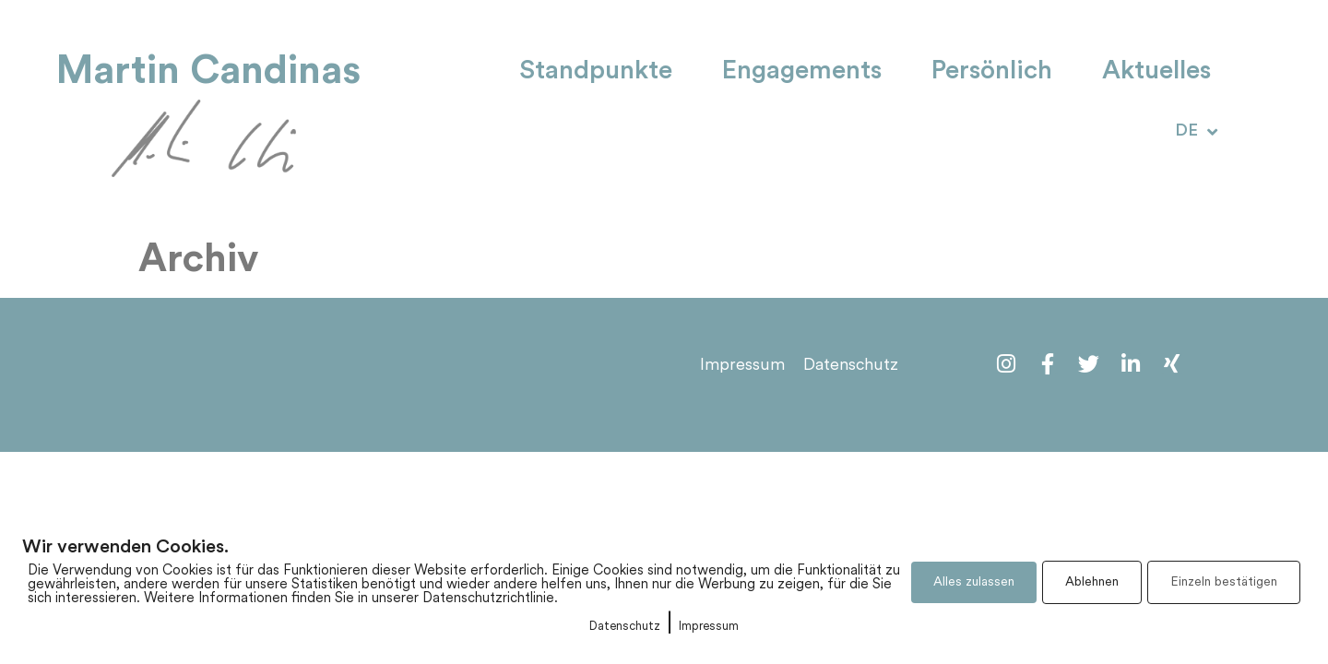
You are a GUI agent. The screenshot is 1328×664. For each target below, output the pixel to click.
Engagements (802, 72)
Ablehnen (1092, 582)
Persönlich (991, 72)
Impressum (709, 627)
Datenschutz (624, 627)
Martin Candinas (208, 70)
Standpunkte (595, 72)
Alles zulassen (973, 582)
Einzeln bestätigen (1223, 582)
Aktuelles (1156, 72)
